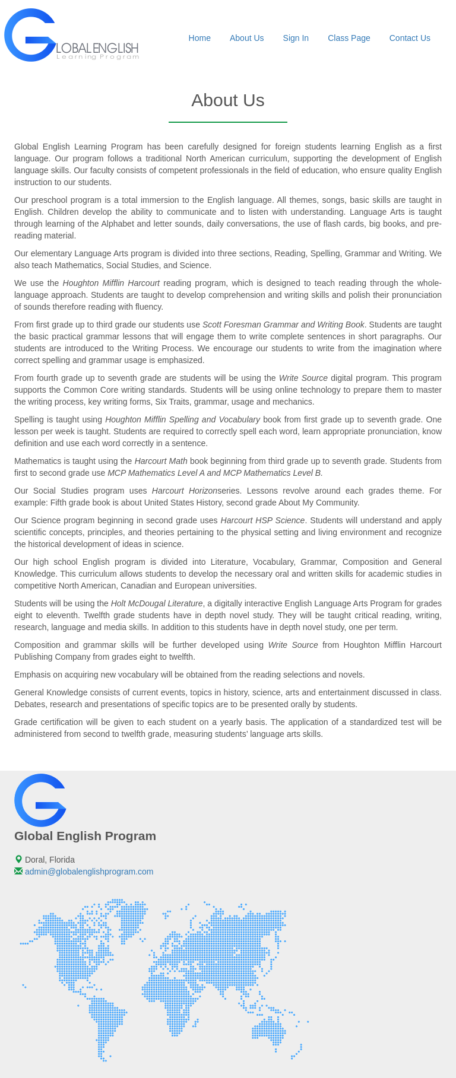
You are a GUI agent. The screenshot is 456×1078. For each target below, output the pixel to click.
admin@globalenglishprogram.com (89, 871)
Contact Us (410, 38)
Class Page (349, 38)
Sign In (296, 38)
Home (200, 38)
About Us (247, 38)
